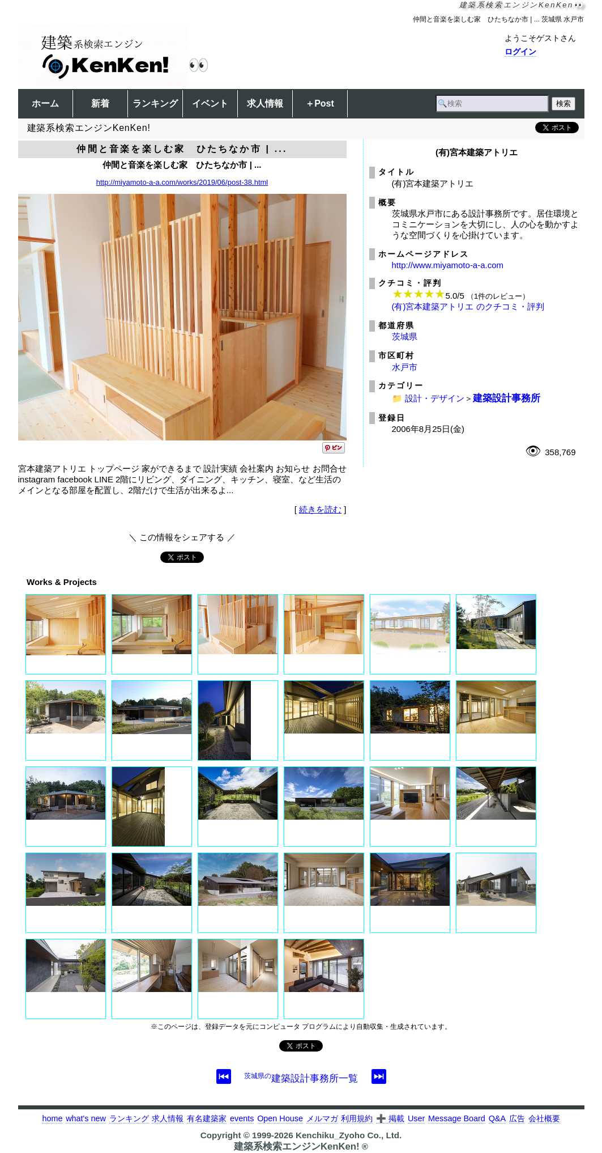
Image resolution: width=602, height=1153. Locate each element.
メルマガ (322, 1118)
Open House (280, 1118)
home (52, 1118)
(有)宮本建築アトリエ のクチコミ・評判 (468, 306)
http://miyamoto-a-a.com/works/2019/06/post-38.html (182, 182)
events (242, 1118)
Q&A (497, 1118)
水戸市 (404, 367)
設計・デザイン (434, 398)
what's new (86, 1118)
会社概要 (544, 1118)
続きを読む (320, 509)
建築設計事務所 (506, 398)
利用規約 (357, 1118)
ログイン (520, 51)
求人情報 (265, 103)
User (416, 1118)
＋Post (319, 103)
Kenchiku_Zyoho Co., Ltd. (349, 1135)
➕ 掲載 (390, 1118)
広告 (517, 1118)
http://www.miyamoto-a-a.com (448, 265)
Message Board (456, 1118)
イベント (210, 103)
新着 (100, 103)
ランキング (155, 103)
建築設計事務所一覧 (301, 1078)
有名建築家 (207, 1118)
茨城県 (404, 336)
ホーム (45, 103)
